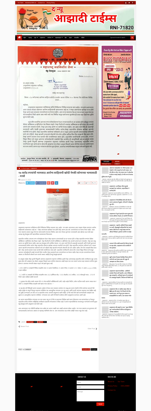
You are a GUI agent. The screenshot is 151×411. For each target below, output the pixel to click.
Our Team (20, 2)
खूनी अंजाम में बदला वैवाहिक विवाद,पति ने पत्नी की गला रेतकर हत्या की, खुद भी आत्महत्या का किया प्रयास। (120, 259)
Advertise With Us (30, 2)
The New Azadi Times (24, 409)
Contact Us (41, 2)
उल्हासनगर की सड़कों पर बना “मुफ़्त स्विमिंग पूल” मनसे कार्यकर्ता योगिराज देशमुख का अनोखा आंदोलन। (121, 309)
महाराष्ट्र (30, 37)
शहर (35, 37)
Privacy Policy (51, 2)
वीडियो (82, 37)
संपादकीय (76, 37)
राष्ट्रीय (24, 37)
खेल (66, 37)
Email (81, 183)
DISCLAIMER (125, 384)
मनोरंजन (49, 37)
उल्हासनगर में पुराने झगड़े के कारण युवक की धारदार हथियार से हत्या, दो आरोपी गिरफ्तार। (121, 214)
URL (94, 183)
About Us (111, 379)
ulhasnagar (30, 322)
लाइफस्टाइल (58, 37)
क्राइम (70, 37)
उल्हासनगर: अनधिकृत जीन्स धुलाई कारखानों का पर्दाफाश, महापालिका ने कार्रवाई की (119, 188)
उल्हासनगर (42, 37)
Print (88, 183)
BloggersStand (129, 409)
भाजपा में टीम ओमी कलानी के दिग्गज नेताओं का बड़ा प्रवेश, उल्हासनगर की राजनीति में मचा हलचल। (121, 245)
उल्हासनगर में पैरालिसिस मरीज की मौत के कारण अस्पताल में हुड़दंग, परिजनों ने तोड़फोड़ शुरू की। (121, 202)
